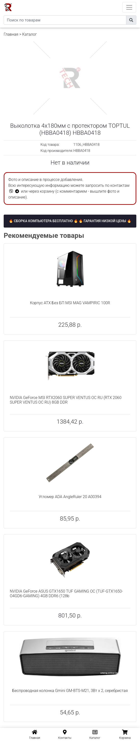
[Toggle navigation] (129, 7)
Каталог (29, 34)
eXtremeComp (76, 1)
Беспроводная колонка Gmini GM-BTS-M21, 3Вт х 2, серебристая (70, 690)
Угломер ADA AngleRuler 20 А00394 (70, 496)
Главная (11, 34)
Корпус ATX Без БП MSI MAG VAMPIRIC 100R (70, 303)
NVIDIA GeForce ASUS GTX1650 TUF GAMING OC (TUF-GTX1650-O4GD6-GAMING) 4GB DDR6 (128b (66, 593)
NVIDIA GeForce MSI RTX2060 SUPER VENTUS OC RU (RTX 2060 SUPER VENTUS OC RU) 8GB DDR (65, 400)
